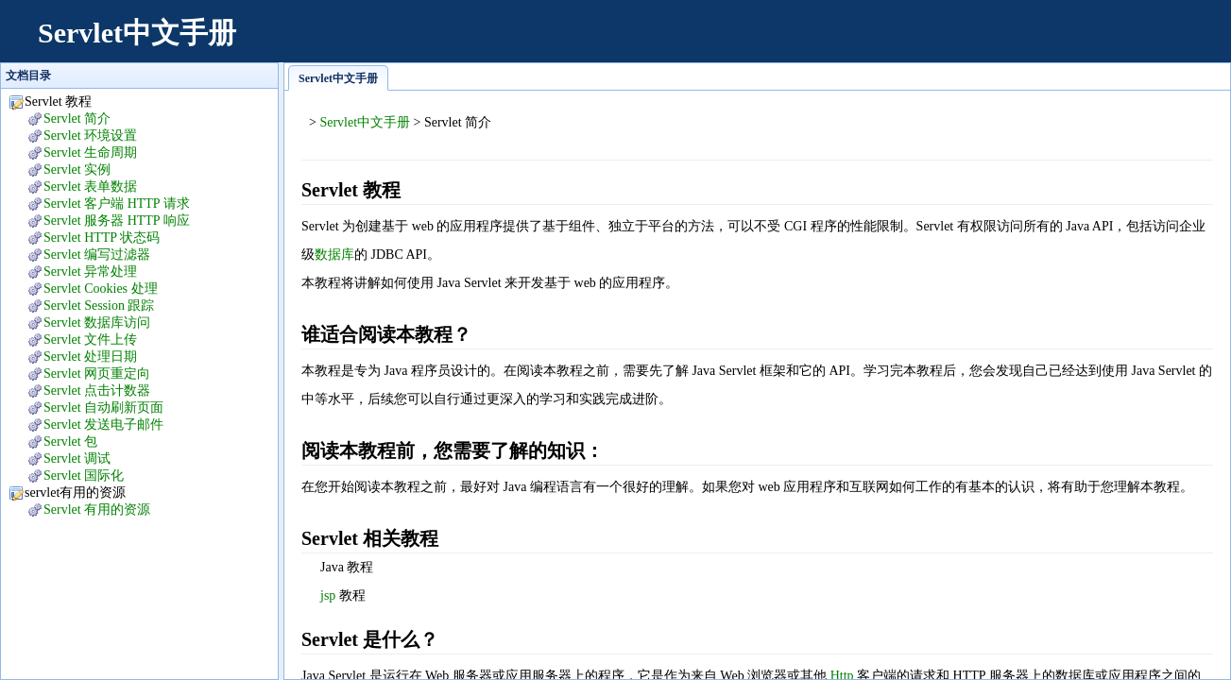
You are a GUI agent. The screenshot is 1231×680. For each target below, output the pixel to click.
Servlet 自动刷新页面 (103, 407)
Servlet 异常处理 (90, 271)
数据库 (334, 254)
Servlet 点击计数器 (96, 390)
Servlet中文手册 (137, 32)
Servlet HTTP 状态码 (101, 237)
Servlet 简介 (77, 118)
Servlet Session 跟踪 (98, 305)
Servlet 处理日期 (90, 356)
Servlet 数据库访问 (96, 322)
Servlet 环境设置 (90, 135)
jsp (327, 595)
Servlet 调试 (77, 458)
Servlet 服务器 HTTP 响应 (116, 220)
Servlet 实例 (77, 169)
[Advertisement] (868, 42)
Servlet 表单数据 (90, 186)
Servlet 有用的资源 (96, 509)
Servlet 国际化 (83, 475)
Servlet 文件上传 (90, 339)
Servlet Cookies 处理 (100, 288)
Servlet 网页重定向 (96, 373)
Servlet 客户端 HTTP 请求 (116, 203)
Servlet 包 (70, 441)
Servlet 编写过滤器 (96, 254)
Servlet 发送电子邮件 (103, 424)
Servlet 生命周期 (90, 152)
